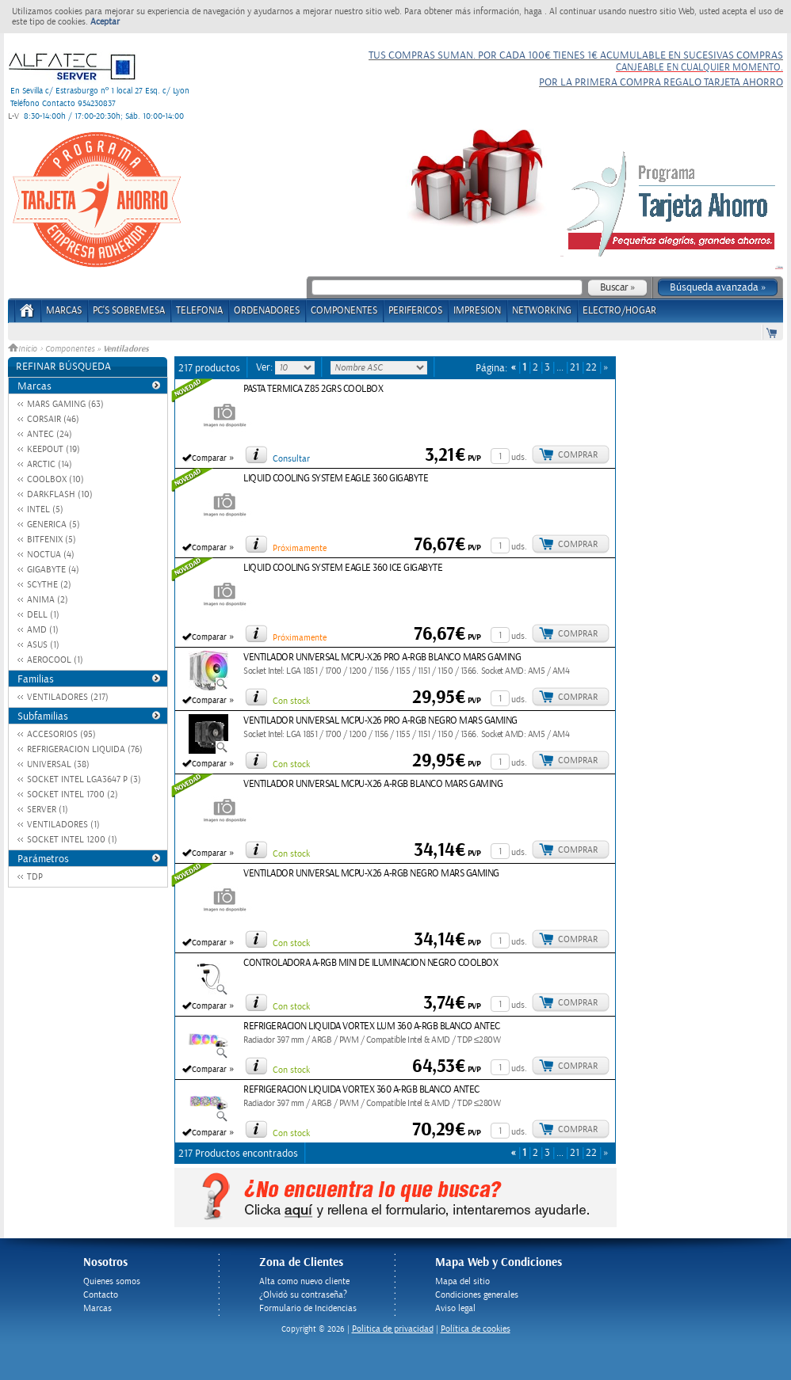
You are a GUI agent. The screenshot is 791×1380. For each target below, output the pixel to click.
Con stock (291, 701)
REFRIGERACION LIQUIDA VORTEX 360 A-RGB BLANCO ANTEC (361, 1090)
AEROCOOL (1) (55, 660)
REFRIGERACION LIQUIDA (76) (85, 749)
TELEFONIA (199, 311)
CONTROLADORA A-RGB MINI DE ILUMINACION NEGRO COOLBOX (370, 963)
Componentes (69, 349)
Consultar (291, 459)
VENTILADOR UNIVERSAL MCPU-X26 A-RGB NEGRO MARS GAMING (371, 874)
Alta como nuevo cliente (304, 1281)
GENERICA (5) (53, 524)
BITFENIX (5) (51, 539)
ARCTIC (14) (49, 464)
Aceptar (105, 22)
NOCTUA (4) (51, 554)
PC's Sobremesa (129, 311)
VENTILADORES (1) (63, 824)
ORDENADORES (267, 311)
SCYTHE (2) (49, 585)
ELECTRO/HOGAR (619, 311)
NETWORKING (541, 311)
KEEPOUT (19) (53, 449)
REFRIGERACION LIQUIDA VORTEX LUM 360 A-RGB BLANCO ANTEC (371, 1026)
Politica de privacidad (393, 1329)
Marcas (64, 311)
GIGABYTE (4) (53, 570)
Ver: (265, 367)
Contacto (100, 1295)
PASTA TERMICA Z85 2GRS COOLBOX (313, 389)
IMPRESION (477, 311)
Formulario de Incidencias (308, 1308)
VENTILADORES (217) (68, 697)
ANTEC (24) (49, 434)
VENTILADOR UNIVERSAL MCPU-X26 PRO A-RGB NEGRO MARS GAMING (380, 721)
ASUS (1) (43, 645)
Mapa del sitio (462, 1281)
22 (591, 368)
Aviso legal (455, 1308)
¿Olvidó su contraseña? (303, 1295)
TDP (35, 877)
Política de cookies (475, 1329)
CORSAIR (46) (53, 419)
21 (574, 368)
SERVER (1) (47, 809)
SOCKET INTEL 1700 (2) (72, 794)
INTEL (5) (45, 509)
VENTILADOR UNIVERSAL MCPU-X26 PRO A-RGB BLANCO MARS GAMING (382, 657)
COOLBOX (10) (55, 479)
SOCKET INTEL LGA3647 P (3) (84, 779)
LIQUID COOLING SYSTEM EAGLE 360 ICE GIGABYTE (342, 568)
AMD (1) (43, 630)
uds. (519, 457)
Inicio (24, 349)
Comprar (578, 455)
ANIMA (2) (47, 600)
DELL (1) (43, 615)
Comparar (209, 458)
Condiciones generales (476, 1295)
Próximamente (300, 548)
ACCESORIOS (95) (61, 734)
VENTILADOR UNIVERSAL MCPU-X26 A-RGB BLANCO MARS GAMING (372, 784)
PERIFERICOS (415, 311)
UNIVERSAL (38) (58, 764)
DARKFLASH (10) (60, 494)
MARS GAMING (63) (65, 404)
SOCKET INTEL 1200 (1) (72, 839)
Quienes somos (111, 1281)
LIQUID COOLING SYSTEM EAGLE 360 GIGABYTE (335, 479)
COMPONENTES (344, 311)
